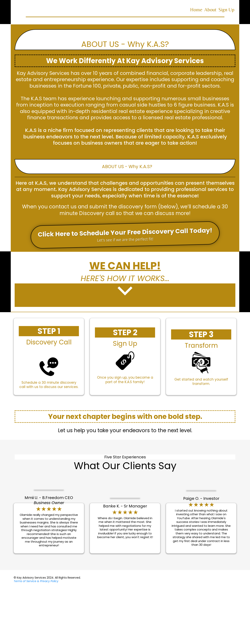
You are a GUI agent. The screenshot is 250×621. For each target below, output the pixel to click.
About (210, 10)
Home (196, 10)
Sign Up (226, 10)
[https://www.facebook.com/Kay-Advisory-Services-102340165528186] (230, 612)
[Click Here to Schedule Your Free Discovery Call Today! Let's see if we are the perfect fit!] (125, 235)
